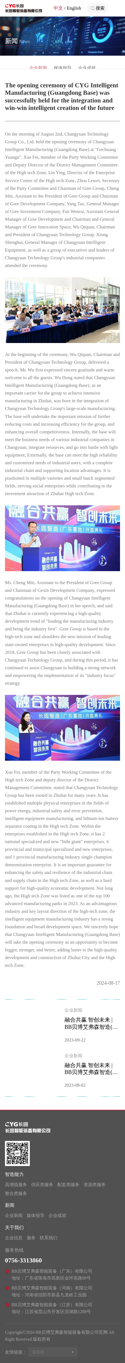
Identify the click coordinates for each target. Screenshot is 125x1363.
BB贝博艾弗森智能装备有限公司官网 (23, 8)
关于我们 (14, 1227)
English (74, 8)
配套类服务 (68, 1184)
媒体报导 (35, 1215)
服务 (31, 1237)
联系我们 (48, 1237)
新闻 (9, 1205)
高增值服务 (16, 1184)
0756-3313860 (23, 1260)
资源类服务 (95, 1184)
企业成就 (57, 1215)
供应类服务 (42, 1184)
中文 (58, 8)
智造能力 (14, 1174)
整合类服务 (16, 1193)
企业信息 (14, 1237)
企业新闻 (14, 1215)
